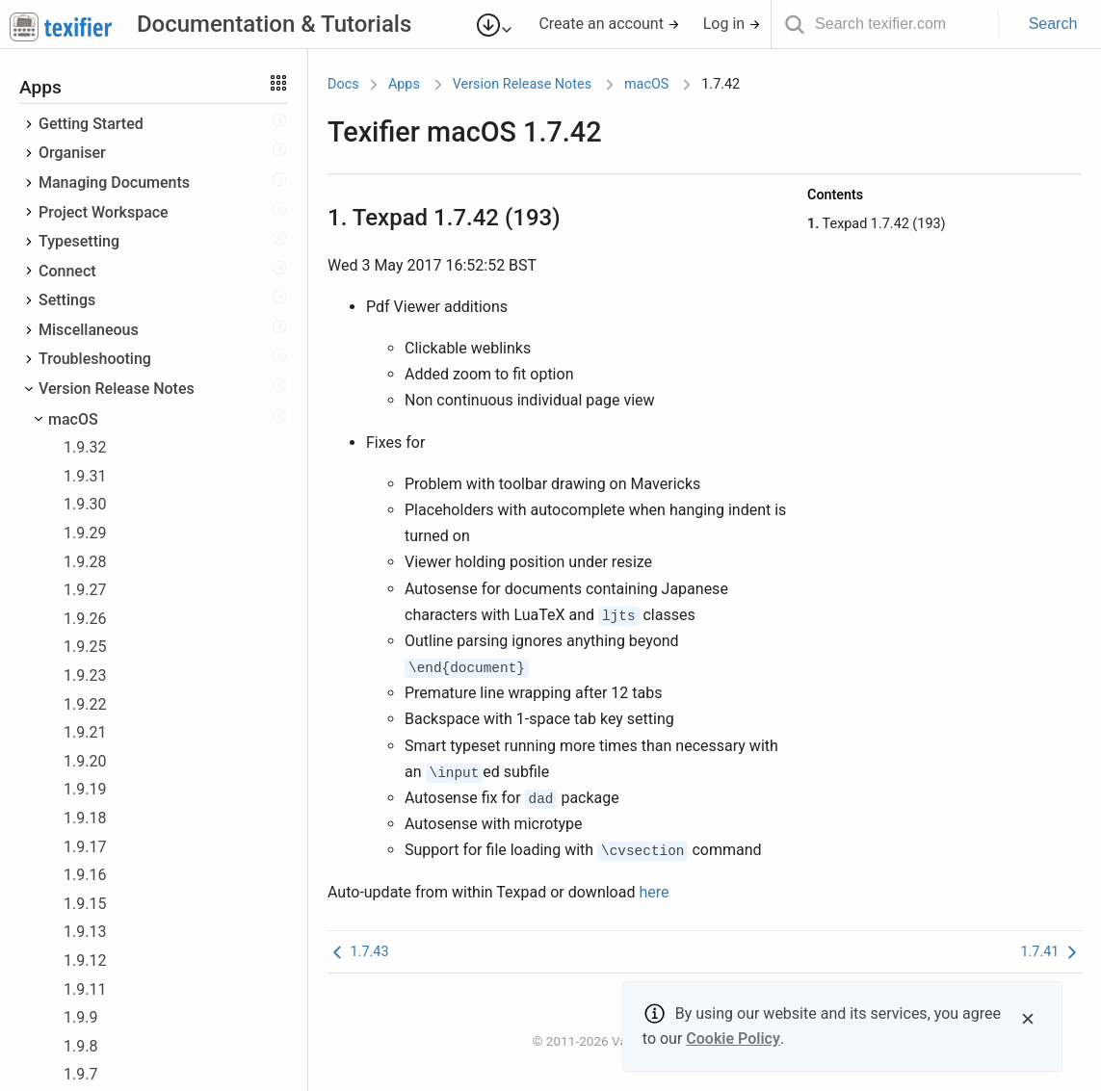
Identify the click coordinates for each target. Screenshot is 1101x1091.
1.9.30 (85, 504)
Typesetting (79, 241)
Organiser (72, 152)
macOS (73, 419)
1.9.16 (85, 875)
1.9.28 (85, 562)
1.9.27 (85, 590)
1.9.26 (85, 619)
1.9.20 (85, 761)
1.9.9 (80, 1017)
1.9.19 (85, 789)
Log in (732, 23)
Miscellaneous (89, 330)
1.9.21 (85, 732)
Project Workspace (104, 212)
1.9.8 (80, 1046)
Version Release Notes (117, 388)
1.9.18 (85, 818)
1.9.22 (85, 704)
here (653, 892)
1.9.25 (85, 646)
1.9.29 (85, 533)
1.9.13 (85, 931)
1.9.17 (85, 847)
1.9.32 (85, 447)
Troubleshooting (95, 359)
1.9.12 (85, 960)
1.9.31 (85, 476)
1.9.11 (85, 989)
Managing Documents (114, 182)
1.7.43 (358, 952)
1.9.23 (85, 675)
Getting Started (91, 124)
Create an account (609, 23)
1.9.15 (85, 904)
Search (1053, 23)
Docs (343, 84)
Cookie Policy (733, 1038)
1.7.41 (1051, 952)
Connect (67, 271)
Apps (404, 84)
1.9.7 (80, 1074)
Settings (67, 300)
